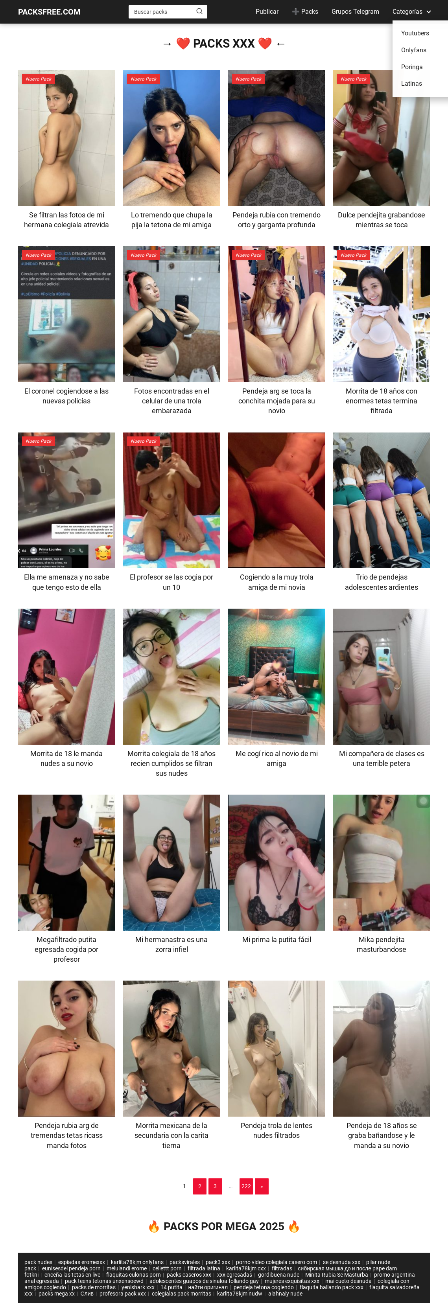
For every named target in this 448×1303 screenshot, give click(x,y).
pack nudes (38, 1262)
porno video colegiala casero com (276, 1262)
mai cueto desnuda (348, 1281)
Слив (87, 1293)
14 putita (171, 1287)
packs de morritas (94, 1287)
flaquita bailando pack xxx (331, 1287)
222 (246, 1186)
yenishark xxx (138, 1287)
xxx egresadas (234, 1275)
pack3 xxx (218, 1262)
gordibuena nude (278, 1275)
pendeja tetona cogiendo (264, 1287)
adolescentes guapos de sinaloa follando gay (204, 1281)
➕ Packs (305, 11)
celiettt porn (167, 1268)
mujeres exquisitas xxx (292, 1281)
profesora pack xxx (123, 1293)
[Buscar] (199, 11)
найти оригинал (208, 1287)
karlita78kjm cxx (246, 1268)
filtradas (282, 1268)
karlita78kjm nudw (239, 1293)
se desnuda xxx (341, 1262)
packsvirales (185, 1262)
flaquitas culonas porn (133, 1275)
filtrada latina (204, 1268)
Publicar (267, 11)
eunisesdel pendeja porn (71, 1268)
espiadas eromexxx (81, 1262)
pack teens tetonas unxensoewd (104, 1281)
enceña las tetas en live (72, 1275)
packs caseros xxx (189, 1275)
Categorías (407, 11)
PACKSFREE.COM (49, 12)
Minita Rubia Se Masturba (336, 1275)
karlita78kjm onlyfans (137, 1262)
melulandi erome (127, 1268)
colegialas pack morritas (181, 1293)
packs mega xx (57, 1293)
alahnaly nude (285, 1293)
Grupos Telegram (355, 11)
